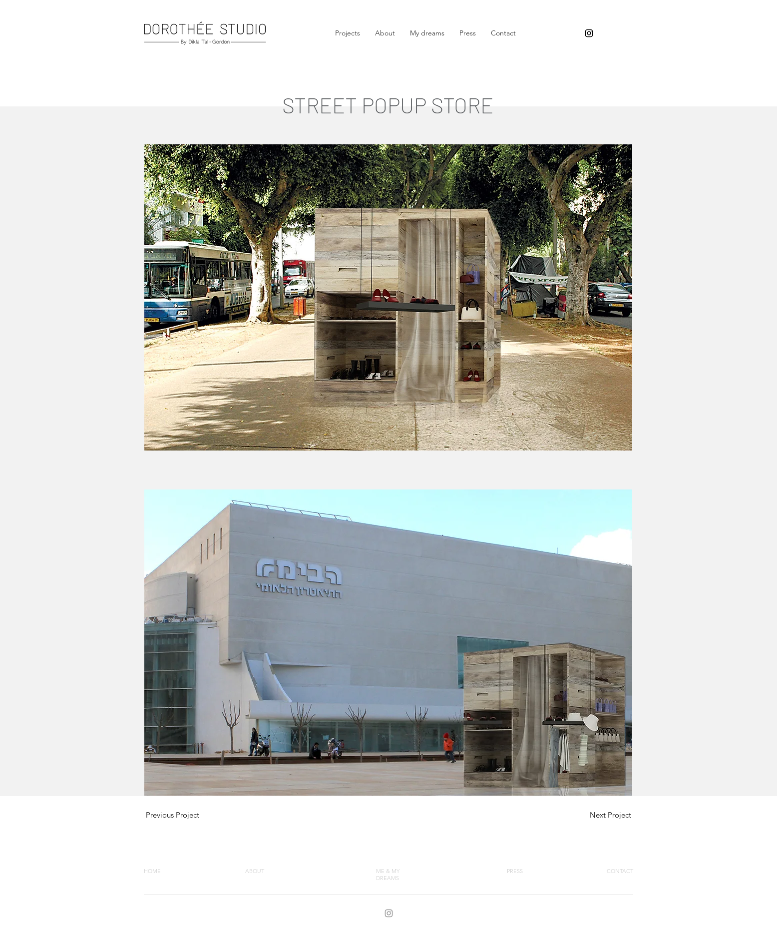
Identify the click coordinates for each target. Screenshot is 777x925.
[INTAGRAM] (389, 913)
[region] (171, 813)
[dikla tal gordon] (589, 33)
